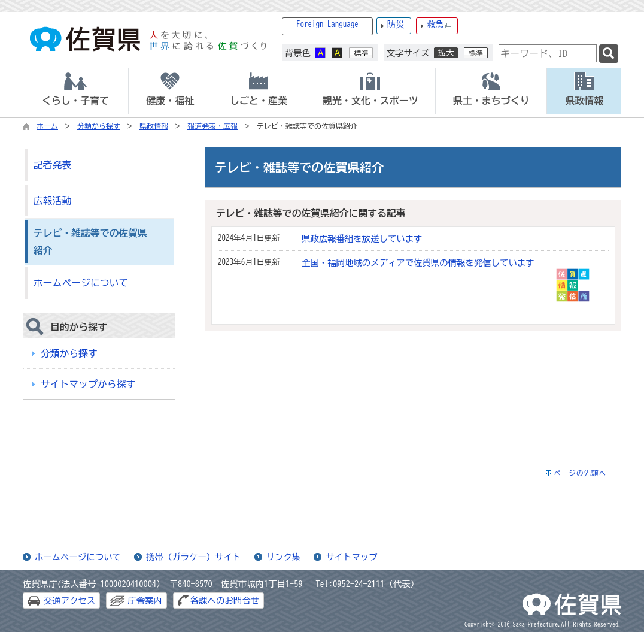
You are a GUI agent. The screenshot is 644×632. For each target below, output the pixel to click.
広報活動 (52, 200)
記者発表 (52, 165)
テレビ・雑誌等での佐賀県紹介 (90, 241)
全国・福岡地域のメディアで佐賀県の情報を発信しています (418, 262)
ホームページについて (81, 283)
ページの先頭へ (580, 473)
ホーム (47, 125)
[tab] (75, 91)
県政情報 (153, 125)
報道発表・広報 (212, 125)
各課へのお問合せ (224, 600)
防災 (396, 24)
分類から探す (98, 125)
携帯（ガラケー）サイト (193, 556)
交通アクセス (69, 600)
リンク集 (283, 556)
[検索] (608, 53)
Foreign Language (327, 24)
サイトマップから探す (88, 384)
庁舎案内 (144, 600)
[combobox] (547, 53)
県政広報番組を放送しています (362, 238)
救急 (439, 25)
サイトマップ (351, 556)
